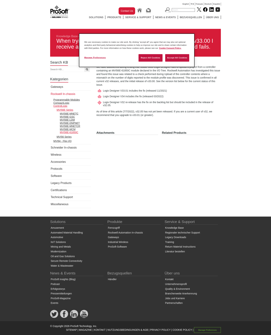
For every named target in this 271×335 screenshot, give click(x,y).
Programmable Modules (66, 99)
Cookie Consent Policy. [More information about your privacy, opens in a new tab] (170, 48)
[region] (137, 50)
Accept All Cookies (177, 58)
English (185, 4)
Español (216, 4)
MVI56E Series (65, 109)
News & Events (165, 17)
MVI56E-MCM (68, 129)
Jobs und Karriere (175, 298)
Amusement (57, 227)
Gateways (57, 86)
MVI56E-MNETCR (70, 126)
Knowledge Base (67, 36)
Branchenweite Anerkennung (181, 293)
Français (199, 4)
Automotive (57, 237)
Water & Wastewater (62, 265)
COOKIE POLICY (182, 329)
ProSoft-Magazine (61, 298)
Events (54, 303)
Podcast (55, 284)
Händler (112, 279)
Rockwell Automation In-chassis (125, 232)
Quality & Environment (177, 288)
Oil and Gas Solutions (63, 256)
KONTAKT (99, 329)
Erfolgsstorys (58, 288)
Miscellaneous (59, 204)
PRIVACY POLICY (160, 329)
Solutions (96, 17)
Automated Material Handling (67, 232)
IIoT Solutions (58, 242)
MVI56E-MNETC (69, 113)
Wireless (56, 154)
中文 (192, 4)
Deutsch (208, 4)
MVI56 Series (64, 136)
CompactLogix (61, 103)
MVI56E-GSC (67, 116)
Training (169, 242)
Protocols (56, 168)
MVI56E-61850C (69, 132)
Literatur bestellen (175, 251)
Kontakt (169, 279)
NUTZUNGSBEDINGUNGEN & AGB (128, 329)
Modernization (58, 251)
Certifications (59, 190)
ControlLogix (60, 106)
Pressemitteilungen (61, 293)
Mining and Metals (61, 246)
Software (56, 175)
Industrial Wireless (118, 242)
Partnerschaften (174, 303)
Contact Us (127, 10)
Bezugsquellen (191, 17)
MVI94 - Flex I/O (62, 141)
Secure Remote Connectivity (66, 260)
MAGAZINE (85, 329)
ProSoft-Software (117, 246)
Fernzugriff (114, 227)
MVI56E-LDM (67, 119)
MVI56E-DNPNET (70, 123)
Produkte (114, 17)
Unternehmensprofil (176, 284)
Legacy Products (61, 183)
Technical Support (62, 197)
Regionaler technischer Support (182, 232)
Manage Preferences (207, 330)
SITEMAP (71, 329)
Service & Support (138, 17)
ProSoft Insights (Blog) (63, 279)
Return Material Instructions (180, 246)
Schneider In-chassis (64, 147)
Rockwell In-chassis (63, 93)
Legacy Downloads (175, 237)
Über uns (212, 17)
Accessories (58, 161)
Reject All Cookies (150, 58)
